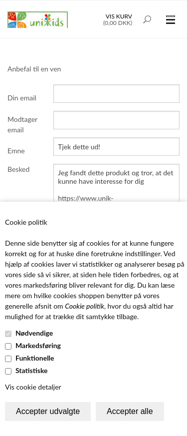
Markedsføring (38, 345)
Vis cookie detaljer (33, 387)
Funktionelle (34, 358)
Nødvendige (34, 333)
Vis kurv (119, 16)
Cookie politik (84, 306)
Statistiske (31, 370)
